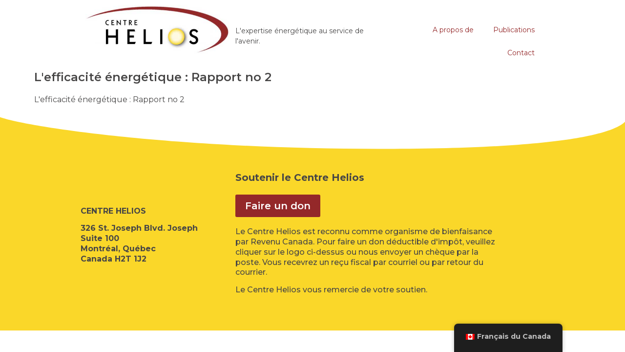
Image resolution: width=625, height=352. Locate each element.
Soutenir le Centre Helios (299, 177)
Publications (514, 29)
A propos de (453, 29)
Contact (521, 52)
